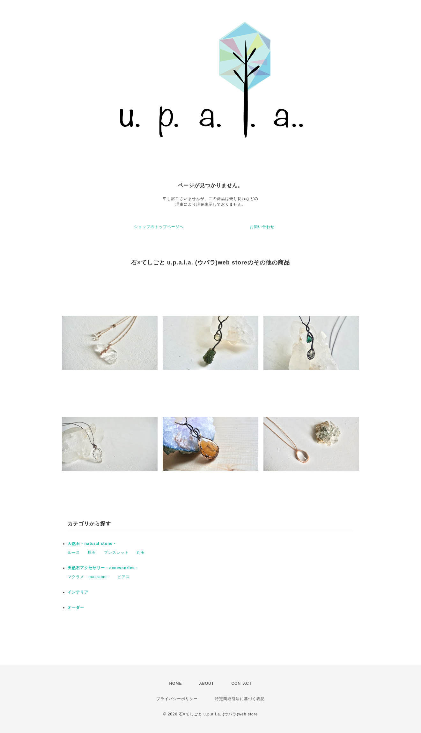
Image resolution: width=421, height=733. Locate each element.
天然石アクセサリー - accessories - (103, 568)
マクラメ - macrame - (89, 577)
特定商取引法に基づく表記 (240, 699)
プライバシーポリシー (177, 699)
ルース (74, 552)
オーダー (76, 607)
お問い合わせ (262, 227)
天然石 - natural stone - (91, 543)
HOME (175, 683)
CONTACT (241, 683)
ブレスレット (116, 552)
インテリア (78, 592)
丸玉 (141, 552)
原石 (92, 552)
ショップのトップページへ (159, 227)
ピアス (123, 577)
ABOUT (206, 683)
